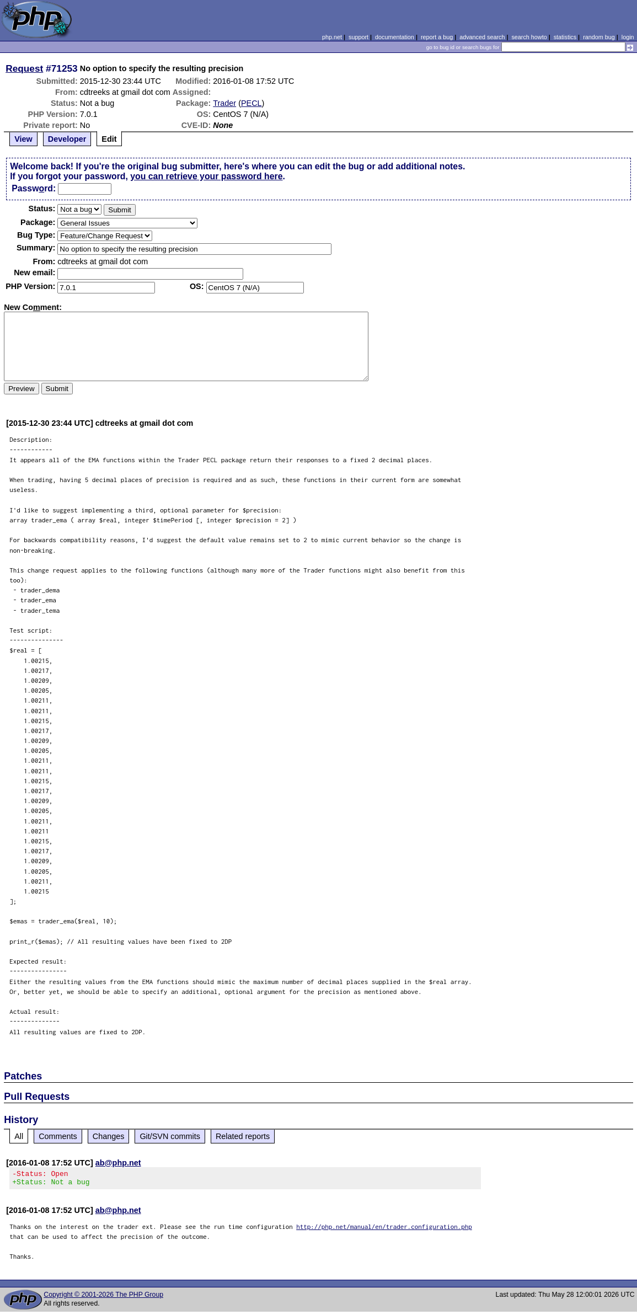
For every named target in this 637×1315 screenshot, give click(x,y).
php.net (332, 37)
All (18, 1136)
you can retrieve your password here (206, 176)
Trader (224, 103)
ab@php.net (118, 1162)
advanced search (482, 37)
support (358, 37)
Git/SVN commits (170, 1136)
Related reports (243, 1136)
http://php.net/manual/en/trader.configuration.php (384, 1229)
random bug (599, 37)
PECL (251, 103)
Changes (109, 1136)
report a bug (437, 37)
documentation (394, 37)
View (23, 139)
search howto (529, 37)
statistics (565, 37)
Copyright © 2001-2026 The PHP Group (103, 1298)
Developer (67, 139)
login (628, 37)
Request (24, 68)
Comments (58, 1136)
